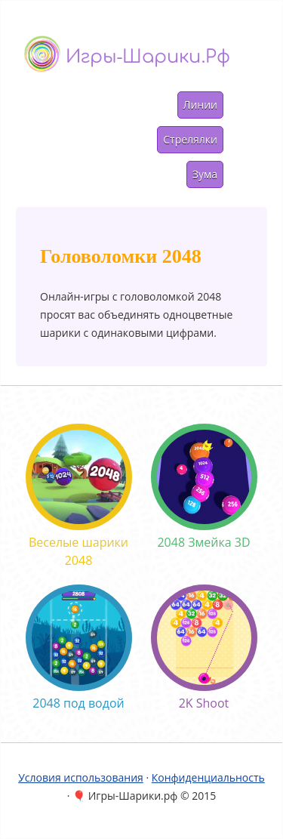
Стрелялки (190, 139)
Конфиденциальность (208, 777)
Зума (204, 174)
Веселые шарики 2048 (79, 496)
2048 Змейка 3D (204, 487)
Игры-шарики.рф (148, 57)
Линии (200, 104)
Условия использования (80, 777)
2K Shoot (204, 648)
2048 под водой (79, 648)
